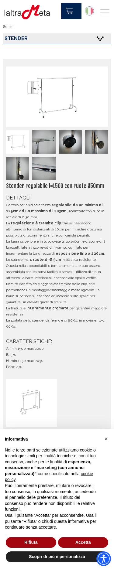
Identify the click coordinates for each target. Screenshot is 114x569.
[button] (106, 439)
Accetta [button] (83, 542)
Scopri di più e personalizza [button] (57, 556)
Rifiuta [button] (31, 542)
